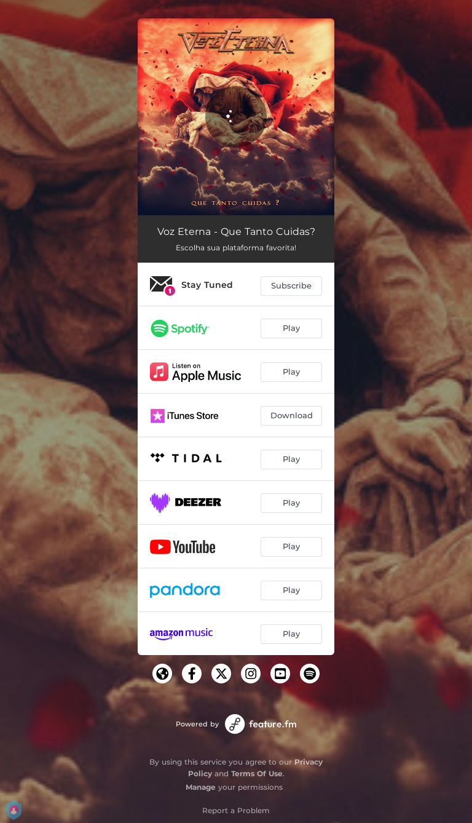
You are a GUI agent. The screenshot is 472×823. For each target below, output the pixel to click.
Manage (201, 787)
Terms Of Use (257, 773)
